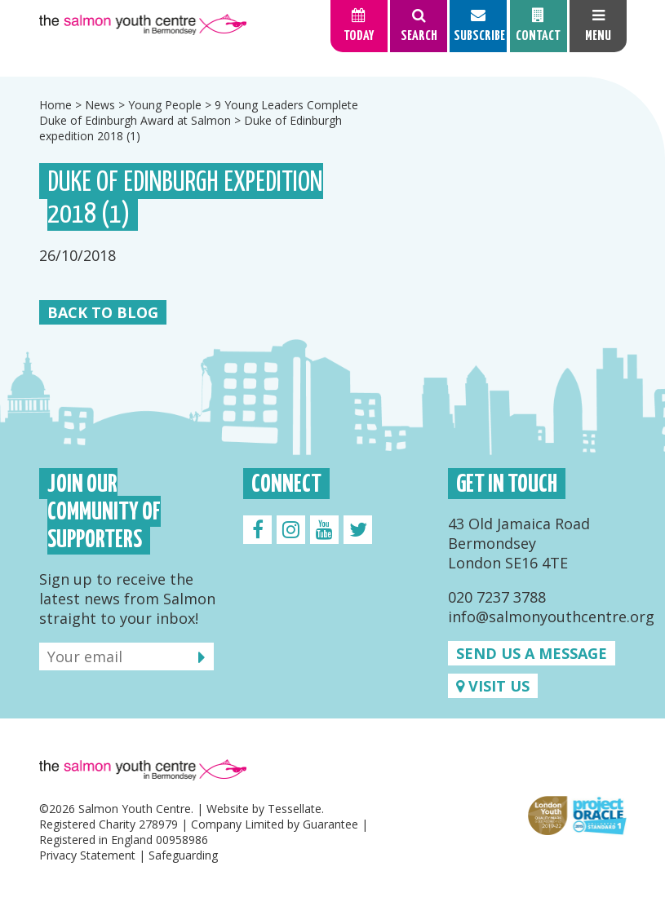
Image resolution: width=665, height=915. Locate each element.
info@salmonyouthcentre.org (551, 616)
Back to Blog (102, 312)
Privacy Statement (87, 855)
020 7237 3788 (497, 597)
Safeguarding (183, 855)
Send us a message (531, 653)
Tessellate (294, 808)
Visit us (493, 686)
